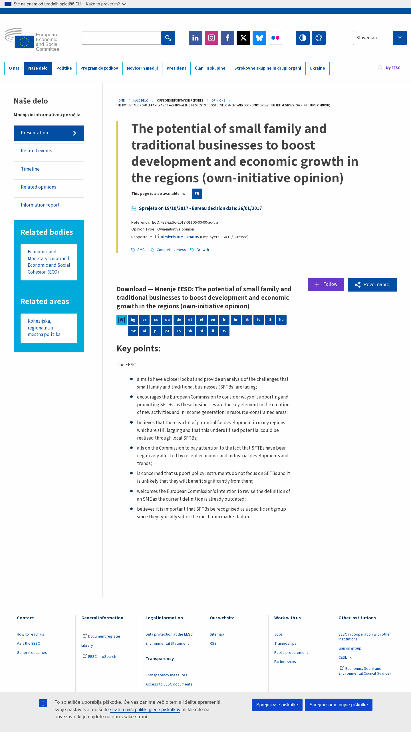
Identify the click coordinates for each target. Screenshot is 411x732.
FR (197, 194)
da (167, 320)
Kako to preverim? (106, 3)
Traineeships (285, 643)
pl (156, 331)
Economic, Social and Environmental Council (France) (365, 671)
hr (236, 320)
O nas (14, 68)
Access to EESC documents (169, 684)
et (190, 320)
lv (258, 320)
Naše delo (38, 68)
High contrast (303, 38)
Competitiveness (171, 250)
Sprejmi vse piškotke (277, 704)
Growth (202, 250)
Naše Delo (140, 100)
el (201, 320)
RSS (213, 643)
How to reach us (30, 634)
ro (179, 331)
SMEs (141, 250)
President (176, 68)
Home (120, 100)
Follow (330, 284)
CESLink (345, 657)
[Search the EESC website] (121, 38)
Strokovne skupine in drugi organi (267, 68)
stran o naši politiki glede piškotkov (145, 709)
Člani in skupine (210, 68)
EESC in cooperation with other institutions (365, 637)
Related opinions (38, 187)
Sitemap (217, 634)
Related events (36, 150)
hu (281, 320)
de (178, 320)
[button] (372, 285)
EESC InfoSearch (99, 657)
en (213, 320)
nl (144, 331)
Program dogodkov (99, 68)
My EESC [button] (393, 68)
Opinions (218, 100)
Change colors (319, 38)
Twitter (243, 38)
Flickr (275, 38)
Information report (40, 205)
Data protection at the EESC (169, 634)
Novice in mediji (142, 68)
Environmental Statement (167, 643)
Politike (64, 68)
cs (156, 320)
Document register (101, 636)
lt (270, 320)
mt (133, 331)
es (144, 320)
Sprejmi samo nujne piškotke (338, 704)
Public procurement (291, 653)
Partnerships (285, 662)
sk (190, 331)
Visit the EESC (28, 643)
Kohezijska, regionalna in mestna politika (44, 328)
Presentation (34, 133)
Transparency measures (166, 675)
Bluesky (259, 38)
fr (224, 320)
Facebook (227, 38)
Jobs (278, 634)
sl (201, 331)
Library (87, 645)
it (247, 320)
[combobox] (380, 38)
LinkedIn (195, 38)
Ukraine (317, 68)
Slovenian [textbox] (366, 38)
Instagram (211, 38)
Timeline (30, 169)
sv (224, 331)
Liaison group (350, 648)
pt (167, 331)
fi (213, 331)
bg (133, 320)
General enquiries (32, 653)
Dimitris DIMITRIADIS (177, 237)
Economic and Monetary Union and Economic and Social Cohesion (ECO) (49, 262)
